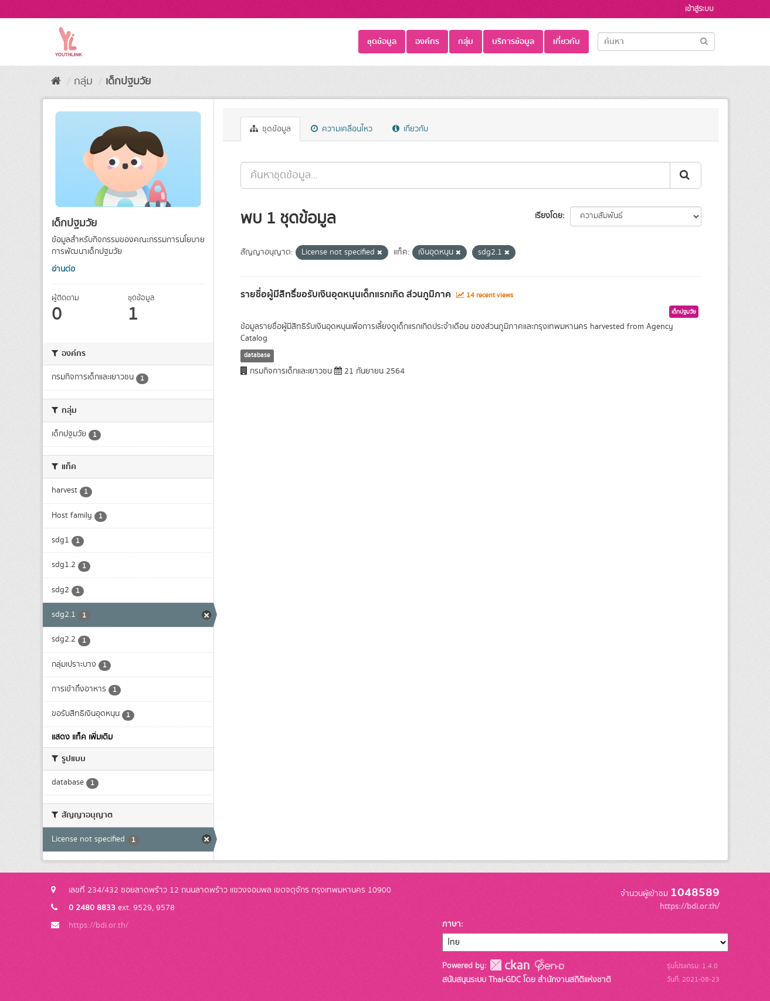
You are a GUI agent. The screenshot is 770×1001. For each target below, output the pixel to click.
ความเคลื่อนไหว (341, 129)
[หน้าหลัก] (56, 81)
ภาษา (451, 924)
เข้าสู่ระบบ (699, 9)
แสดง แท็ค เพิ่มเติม (82, 737)
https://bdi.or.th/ (98, 925)
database (257, 355)
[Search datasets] (656, 41)
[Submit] (704, 41)
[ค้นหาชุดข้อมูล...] (455, 175)
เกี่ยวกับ (566, 41)
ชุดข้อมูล (381, 41)
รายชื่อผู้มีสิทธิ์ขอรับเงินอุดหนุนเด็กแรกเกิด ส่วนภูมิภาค (345, 294)
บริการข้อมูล (513, 41)
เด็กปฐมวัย (128, 81)
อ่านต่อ (63, 269)
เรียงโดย (548, 216)
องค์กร (427, 41)
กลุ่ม (465, 41)
